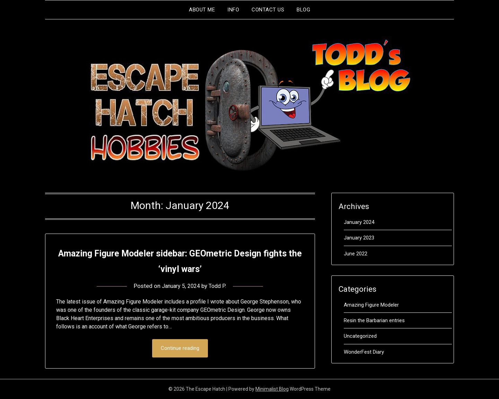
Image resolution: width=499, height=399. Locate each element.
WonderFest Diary (364, 352)
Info (233, 10)
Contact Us (268, 10)
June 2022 (355, 254)
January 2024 (359, 222)
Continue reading (180, 348)
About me (202, 10)
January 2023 (359, 238)
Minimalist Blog (272, 389)
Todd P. (219, 285)
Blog (303, 10)
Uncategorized (360, 336)
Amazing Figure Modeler (371, 305)
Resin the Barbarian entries (374, 320)
